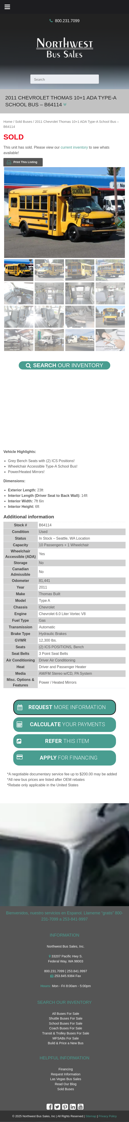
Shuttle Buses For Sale (65, 1018)
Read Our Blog (65, 1084)
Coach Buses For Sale (65, 1028)
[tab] (64, 707)
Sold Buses (23, 121)
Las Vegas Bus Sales (65, 1079)
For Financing (57, 757)
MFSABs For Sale (66, 1038)
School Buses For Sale (65, 1023)
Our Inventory (64, 365)
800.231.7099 (67, 21)
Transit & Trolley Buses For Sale (65, 1033)
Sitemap (90, 1116)
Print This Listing (21, 162)
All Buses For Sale (65, 1013)
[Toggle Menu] (7, 7)
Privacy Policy (108, 1116)
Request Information (66, 1074)
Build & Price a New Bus (66, 1043)
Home (7, 121)
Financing (65, 1069)
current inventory (74, 147)
